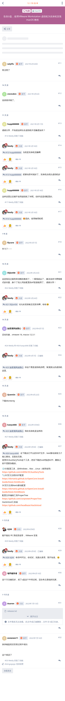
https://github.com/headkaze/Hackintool (21, 505)
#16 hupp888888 (13, 218)
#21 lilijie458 (11, 304)
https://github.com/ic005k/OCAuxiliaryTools (23, 472)
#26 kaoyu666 (12, 453)
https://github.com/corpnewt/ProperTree (21, 498)
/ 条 (32, 3)
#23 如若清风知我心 (14, 367)
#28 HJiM (9, 557)
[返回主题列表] (3, 3)
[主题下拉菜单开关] (62, 3)
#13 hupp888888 (13, 152)
